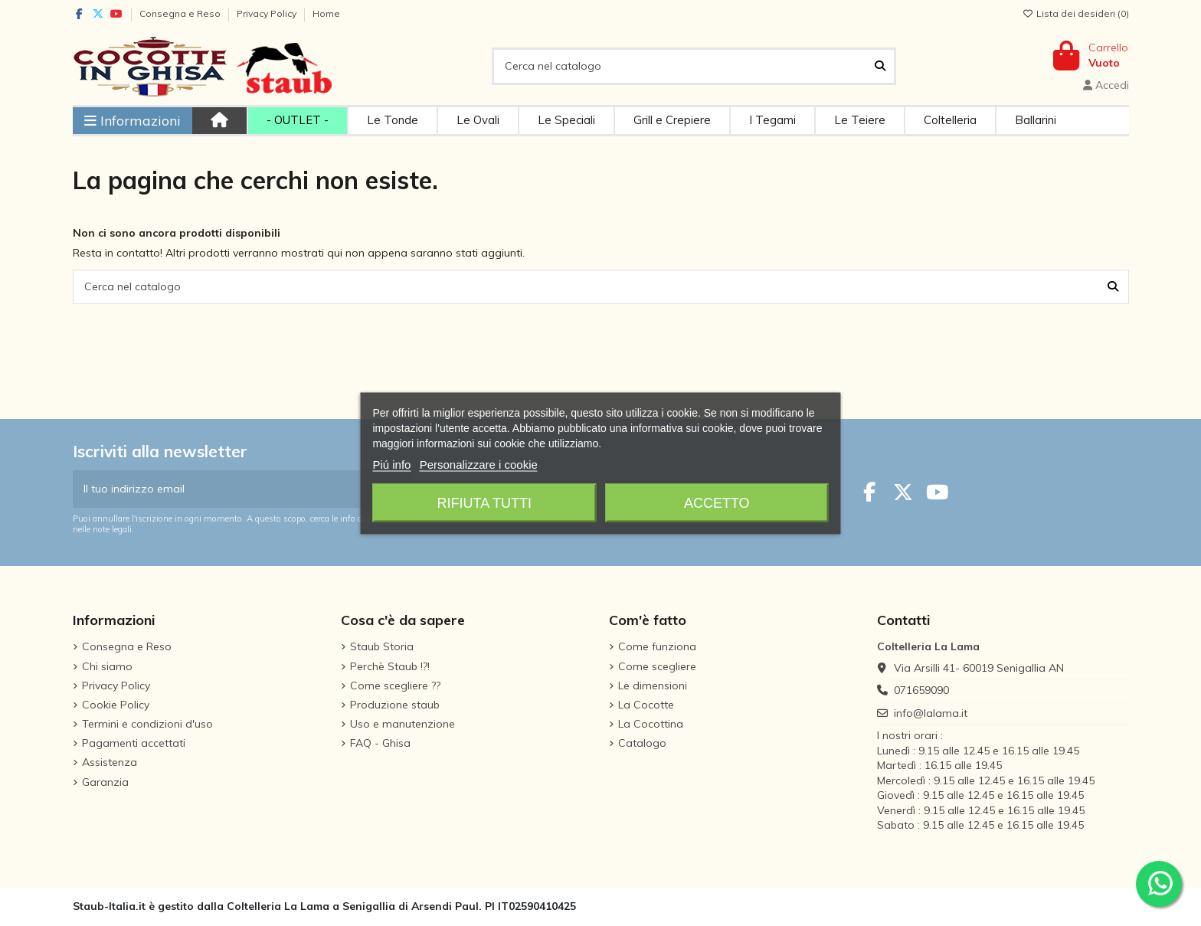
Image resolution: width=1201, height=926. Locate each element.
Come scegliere (657, 666)
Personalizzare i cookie (479, 463)
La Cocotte (646, 705)
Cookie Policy (115, 705)
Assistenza (109, 762)
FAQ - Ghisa (380, 743)
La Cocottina (650, 724)
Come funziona (657, 646)
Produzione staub (395, 705)
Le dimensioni (652, 685)
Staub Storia (382, 646)
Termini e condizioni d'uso (147, 724)
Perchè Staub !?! (390, 666)
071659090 (921, 690)
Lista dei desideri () (1076, 13)
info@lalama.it (930, 713)
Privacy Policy (268, 13)
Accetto (717, 502)
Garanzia (105, 782)
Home (326, 13)
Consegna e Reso (181, 13)
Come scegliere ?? (395, 685)
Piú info (391, 463)
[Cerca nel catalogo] (880, 66)
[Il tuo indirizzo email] (228, 489)
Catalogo (642, 743)
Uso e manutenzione (402, 724)
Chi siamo (107, 666)
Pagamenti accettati (133, 743)
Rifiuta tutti (484, 502)
